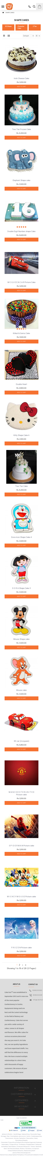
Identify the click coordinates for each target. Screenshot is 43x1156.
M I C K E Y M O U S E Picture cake (21, 896)
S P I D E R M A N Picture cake (21, 845)
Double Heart (21, 384)
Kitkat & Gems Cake (21, 333)
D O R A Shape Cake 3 (21, 588)
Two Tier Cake (21, 486)
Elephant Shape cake (21, 180)
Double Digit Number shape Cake (21, 231)
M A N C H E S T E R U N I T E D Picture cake (21, 793)
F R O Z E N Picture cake (21, 947)
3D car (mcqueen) (21, 741)
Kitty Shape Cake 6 (21, 435)
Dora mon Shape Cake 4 (21, 537)
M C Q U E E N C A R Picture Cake (21, 282)
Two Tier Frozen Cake (21, 129)
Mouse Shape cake (21, 639)
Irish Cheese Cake (21, 78)
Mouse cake (21, 690)
